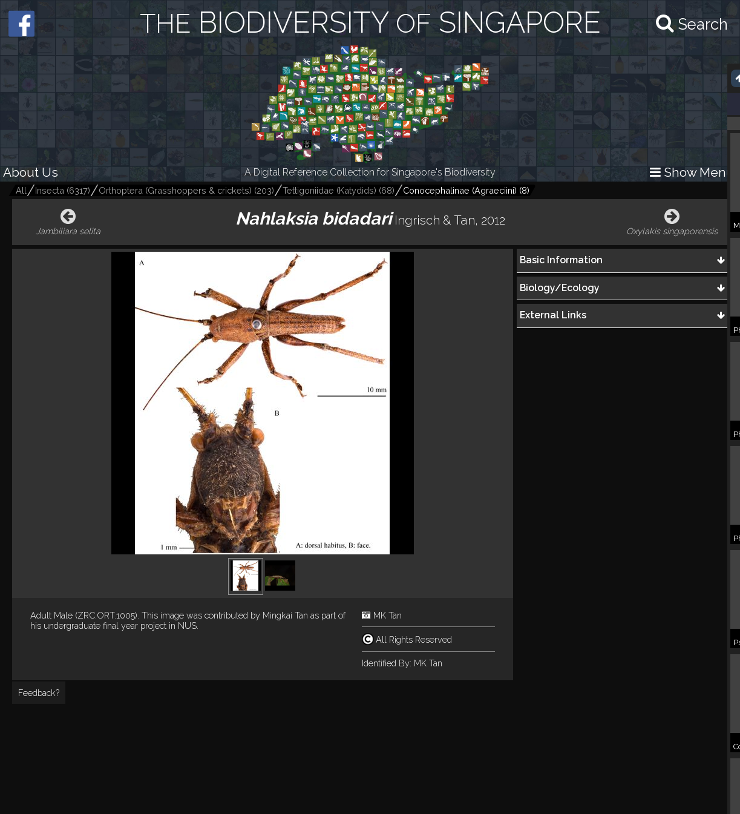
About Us (30, 172)
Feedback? (38, 693)
